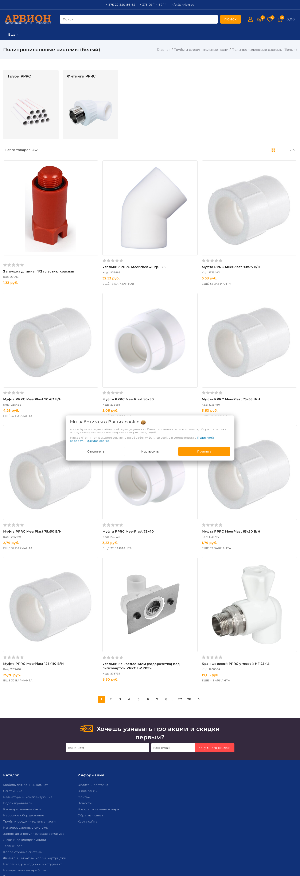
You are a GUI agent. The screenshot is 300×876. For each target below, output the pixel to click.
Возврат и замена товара (99, 726)
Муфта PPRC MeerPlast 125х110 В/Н (95, 581)
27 (211, 616)
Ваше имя (76, 665)
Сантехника (13, 708)
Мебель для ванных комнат (26, 702)
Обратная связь (91, 732)
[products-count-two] (273, 150)
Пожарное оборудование (24, 800)
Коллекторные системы (23, 769)
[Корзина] (291, 19)
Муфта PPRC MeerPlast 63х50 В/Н (251, 469)
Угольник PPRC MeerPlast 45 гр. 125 (175, 246)
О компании (88, 708)
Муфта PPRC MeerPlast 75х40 (169, 469)
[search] (230, 19)
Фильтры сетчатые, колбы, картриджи (35, 775)
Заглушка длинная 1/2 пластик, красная (100, 250)
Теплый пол (13, 763)
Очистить (31, 349)
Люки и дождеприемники (25, 757)
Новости (85, 720)
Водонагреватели (18, 720)
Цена (8, 103)
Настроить (150, 451)
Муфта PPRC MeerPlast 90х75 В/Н (251, 246)
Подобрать (31, 339)
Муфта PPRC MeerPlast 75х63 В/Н (251, 358)
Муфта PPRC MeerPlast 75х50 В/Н (94, 469)
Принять (204, 451)
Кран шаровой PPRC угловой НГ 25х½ (256, 581)
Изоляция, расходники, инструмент (33, 781)
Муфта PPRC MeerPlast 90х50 (169, 358)
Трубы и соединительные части (201, 50)
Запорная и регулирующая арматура (34, 751)
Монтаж (84, 714)
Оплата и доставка (93, 702)
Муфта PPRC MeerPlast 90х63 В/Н (94, 358)
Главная (164, 50)
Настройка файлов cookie (24, 861)
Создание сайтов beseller (277, 872)
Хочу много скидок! (215, 665)
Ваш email (161, 665)
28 (220, 616)
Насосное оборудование (24, 732)
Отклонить (96, 451)
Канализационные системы (26, 745)
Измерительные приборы (25, 787)
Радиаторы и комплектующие (28, 714)
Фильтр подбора (18, 72)
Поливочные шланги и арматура (30, 794)
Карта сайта (88, 739)
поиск (68, 19)
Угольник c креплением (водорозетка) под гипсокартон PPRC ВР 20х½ (179, 583)
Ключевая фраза (18, 83)
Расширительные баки (22, 726)
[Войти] (250, 19)
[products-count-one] (281, 150)
